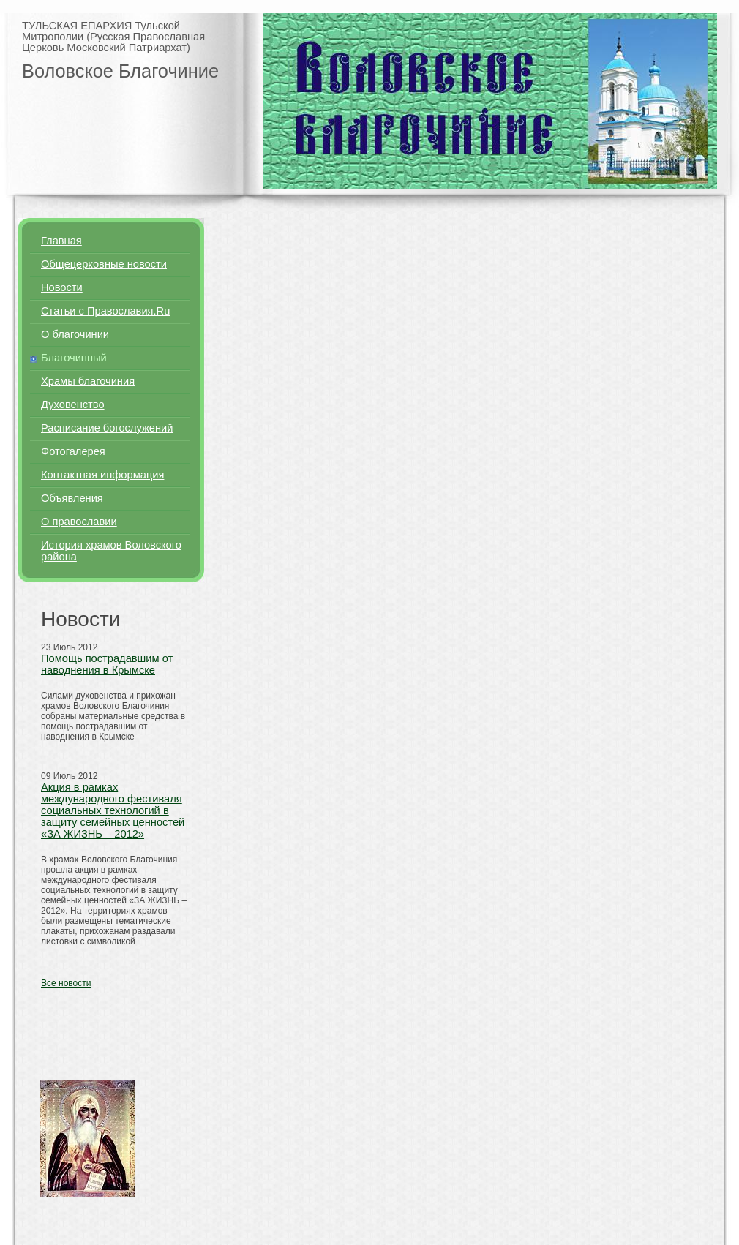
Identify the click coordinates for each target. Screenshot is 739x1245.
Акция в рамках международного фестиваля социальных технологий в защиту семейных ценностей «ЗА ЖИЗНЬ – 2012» (112, 810)
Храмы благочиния (88, 381)
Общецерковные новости (104, 264)
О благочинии (75, 334)
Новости (62, 287)
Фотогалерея (73, 451)
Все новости (66, 983)
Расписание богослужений (107, 428)
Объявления (72, 498)
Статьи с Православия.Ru (105, 311)
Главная (61, 241)
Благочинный (74, 358)
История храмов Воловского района (111, 551)
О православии (79, 521)
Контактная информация (102, 475)
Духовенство (73, 404)
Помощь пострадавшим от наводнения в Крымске (107, 664)
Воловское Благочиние (120, 71)
